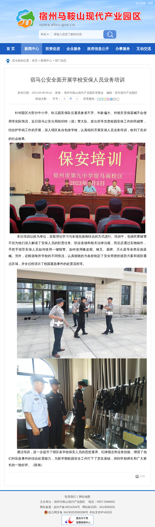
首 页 (10, 49)
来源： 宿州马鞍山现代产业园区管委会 (79, 92)
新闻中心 (31, 49)
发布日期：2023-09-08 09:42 (35, 92)
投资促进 (52, 49)
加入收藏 (140, 3)
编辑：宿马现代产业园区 (121, 92)
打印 (142, 476)
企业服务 (73, 49)
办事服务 (122, 49)
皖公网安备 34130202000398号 (66, 512)
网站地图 (84, 496)
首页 (35, 60)
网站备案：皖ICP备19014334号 (60, 507)
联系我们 (70, 496)
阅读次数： (42, 98)
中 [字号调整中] (70, 98)
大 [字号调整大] (64, 98)
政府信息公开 (98, 49)
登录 (150, 3)
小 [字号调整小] (77, 98)
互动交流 (143, 49)
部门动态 (60, 60)
